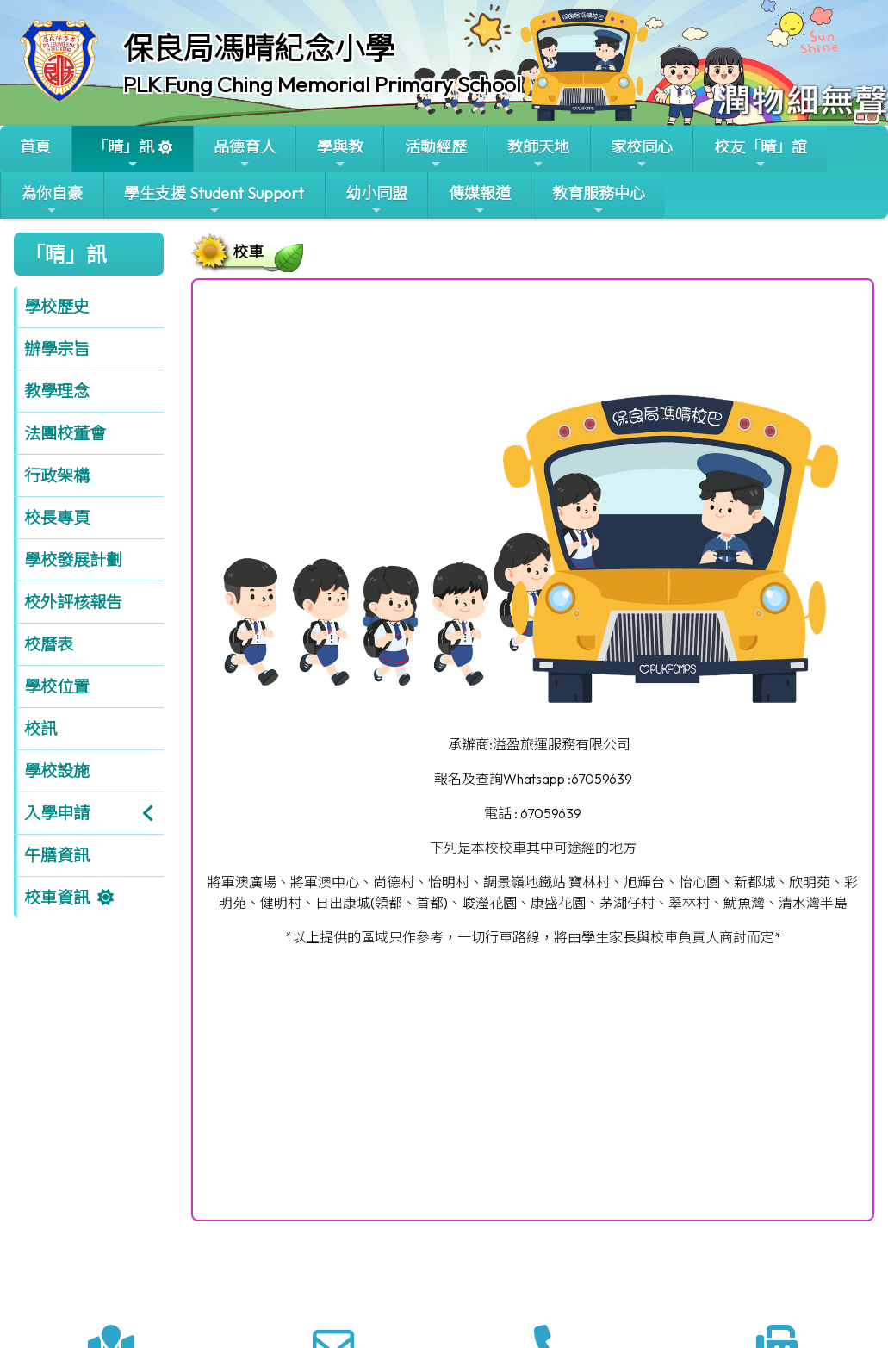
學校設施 (57, 771)
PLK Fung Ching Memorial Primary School (322, 84)
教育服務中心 (598, 200)
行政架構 (57, 475)
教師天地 (538, 154)
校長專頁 (57, 517)
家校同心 (642, 154)
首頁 (35, 147)
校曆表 (48, 644)
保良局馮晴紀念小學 (258, 48)
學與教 (340, 154)
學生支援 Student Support (214, 200)
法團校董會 (65, 433)
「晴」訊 (123, 154)
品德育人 (245, 154)
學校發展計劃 (73, 560)
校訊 (40, 728)
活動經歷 (436, 154)
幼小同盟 (376, 200)
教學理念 (57, 391)
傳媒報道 (480, 200)
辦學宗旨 (57, 349)
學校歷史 (57, 306)
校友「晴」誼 (760, 154)
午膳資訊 (57, 855)
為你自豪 (52, 200)
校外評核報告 (73, 602)
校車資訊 (57, 897)
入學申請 (57, 813)
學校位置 (57, 686)
